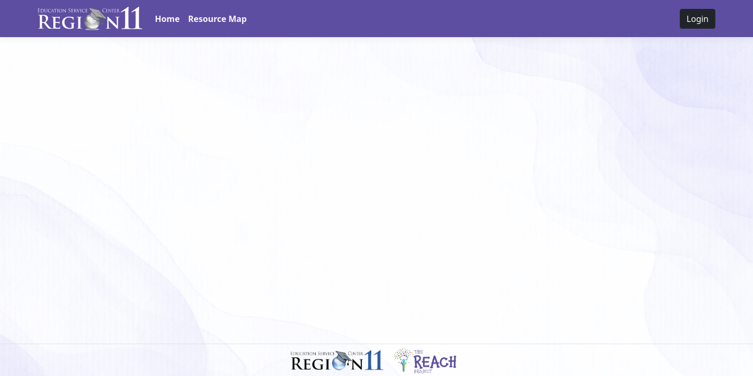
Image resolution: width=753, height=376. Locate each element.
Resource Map (217, 19)
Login (698, 19)
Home (167, 19)
